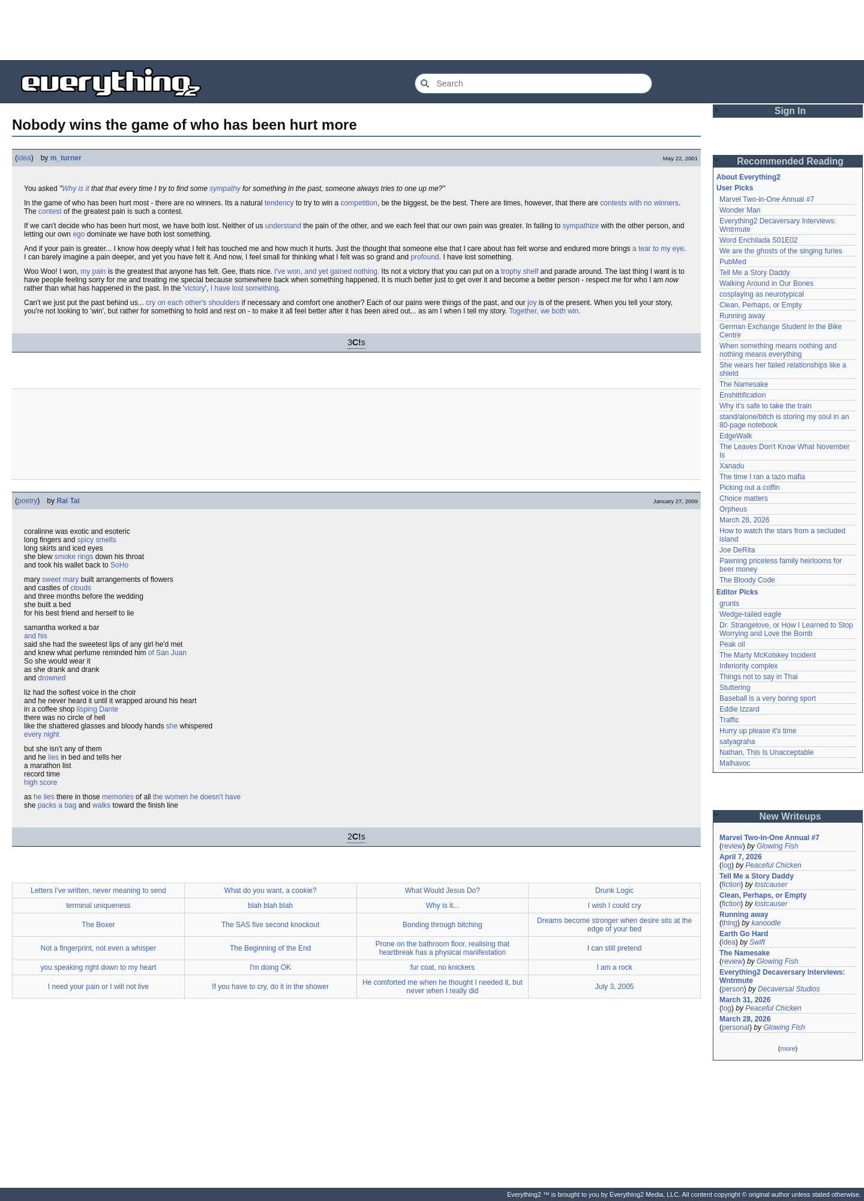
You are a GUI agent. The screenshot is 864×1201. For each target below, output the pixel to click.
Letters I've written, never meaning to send (98, 890)
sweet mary (60, 579)
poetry (27, 501)
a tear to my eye (658, 248)
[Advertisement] (432, 30)
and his (35, 636)
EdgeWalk (735, 436)
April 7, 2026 (740, 857)
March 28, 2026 (744, 520)
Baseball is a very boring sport (767, 698)
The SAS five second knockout (270, 925)
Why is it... (442, 905)
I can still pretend (614, 948)
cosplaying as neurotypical (761, 294)
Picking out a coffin (749, 487)
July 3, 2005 (614, 986)
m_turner (66, 158)
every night (41, 734)
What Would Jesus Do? (442, 890)
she (172, 726)
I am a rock (614, 967)
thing (729, 923)
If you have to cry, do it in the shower (270, 986)
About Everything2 (748, 177)
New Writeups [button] (790, 816)
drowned (51, 678)
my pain (93, 271)
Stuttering (734, 687)
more (787, 1048)
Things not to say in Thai (758, 677)
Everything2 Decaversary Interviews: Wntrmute (782, 976)
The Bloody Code (747, 580)
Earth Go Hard (743, 934)
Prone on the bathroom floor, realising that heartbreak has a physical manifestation (442, 948)
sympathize (581, 226)
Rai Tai (67, 501)
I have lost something (244, 288)
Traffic (729, 720)
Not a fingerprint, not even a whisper (98, 948)
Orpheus (733, 509)
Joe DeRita (737, 550)
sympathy (224, 188)
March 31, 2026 (744, 1000)
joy (531, 302)
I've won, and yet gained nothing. (326, 271)
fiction (731, 884)
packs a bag (57, 805)
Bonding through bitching (442, 925)
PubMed (732, 262)
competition (359, 203)
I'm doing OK (270, 967)
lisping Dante (97, 709)
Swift (757, 942)
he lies (44, 797)
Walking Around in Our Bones (766, 283)
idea (24, 158)
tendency (279, 203)
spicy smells (96, 540)
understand (283, 226)
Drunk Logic (614, 890)
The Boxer (98, 925)
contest (50, 211)
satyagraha (737, 741)
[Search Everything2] (533, 83)
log (726, 865)
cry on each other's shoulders (192, 302)
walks (101, 805)
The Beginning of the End (270, 948)
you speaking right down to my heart (98, 967)
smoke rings (74, 556)
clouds (80, 588)
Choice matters (743, 498)
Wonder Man (739, 210)
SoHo (119, 565)
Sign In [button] (790, 111)
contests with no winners (639, 203)
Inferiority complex (748, 666)
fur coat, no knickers (442, 967)
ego (79, 234)
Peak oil (732, 644)
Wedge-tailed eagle (750, 614)
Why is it (75, 188)
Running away (742, 316)
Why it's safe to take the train (765, 406)
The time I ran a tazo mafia (762, 477)
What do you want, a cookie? (270, 890)
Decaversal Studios (789, 989)
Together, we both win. (544, 311)
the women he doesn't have (197, 797)
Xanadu (731, 466)
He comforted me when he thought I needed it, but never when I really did (442, 986)
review (732, 846)
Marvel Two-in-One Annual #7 (766, 199)
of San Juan (167, 653)
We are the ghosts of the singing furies (780, 251)
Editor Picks (737, 592)
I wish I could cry (614, 905)
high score (40, 782)
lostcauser (771, 884)
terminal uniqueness (98, 905)
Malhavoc (734, 763)
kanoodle (766, 923)
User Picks (734, 188)
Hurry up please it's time (757, 731)
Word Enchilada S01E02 (758, 240)
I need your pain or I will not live (98, 986)
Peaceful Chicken (773, 865)
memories (118, 797)
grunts (729, 603)
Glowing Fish (777, 846)
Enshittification (742, 395)
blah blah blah (270, 905)
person (733, 989)
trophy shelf (519, 271)
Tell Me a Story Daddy (754, 272)
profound (424, 257)
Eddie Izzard (739, 709)
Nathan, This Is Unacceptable (766, 752)
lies (53, 757)
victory (194, 288)
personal (735, 1027)
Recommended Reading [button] (790, 161)
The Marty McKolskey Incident (767, 655)
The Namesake (743, 384)
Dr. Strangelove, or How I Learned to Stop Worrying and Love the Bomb (786, 629)
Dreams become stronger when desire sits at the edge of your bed (614, 924)
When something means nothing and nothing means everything (777, 350)
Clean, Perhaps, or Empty (760, 305)
